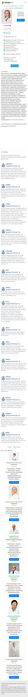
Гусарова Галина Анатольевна (14, 501)
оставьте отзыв (12, 157)
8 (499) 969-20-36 (14, 8)
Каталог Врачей (7, 5)
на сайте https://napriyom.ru (17, 119)
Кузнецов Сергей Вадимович (14, 659)
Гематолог (8, 32)
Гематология (21, 5)
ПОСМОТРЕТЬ (14, 482)
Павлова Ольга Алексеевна (14, 462)
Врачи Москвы (14, 5)
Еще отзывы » (17, 447)
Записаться (21, 20)
